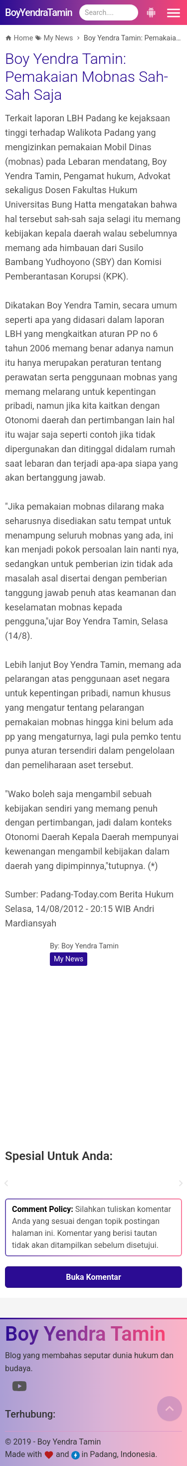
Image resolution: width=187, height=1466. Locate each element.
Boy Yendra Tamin (90, 946)
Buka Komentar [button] (93, 1277)
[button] (172, 12)
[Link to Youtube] (19, 1388)
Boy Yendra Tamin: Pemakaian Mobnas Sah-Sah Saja (86, 76)
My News (68, 959)
